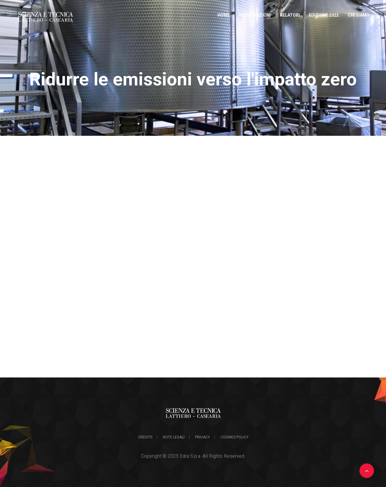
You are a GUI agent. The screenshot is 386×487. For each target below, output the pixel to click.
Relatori (290, 15)
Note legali (174, 437)
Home (223, 15)
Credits (145, 437)
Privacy (202, 437)
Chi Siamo (358, 15)
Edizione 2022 (324, 15)
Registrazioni (255, 15)
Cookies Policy (234, 437)
